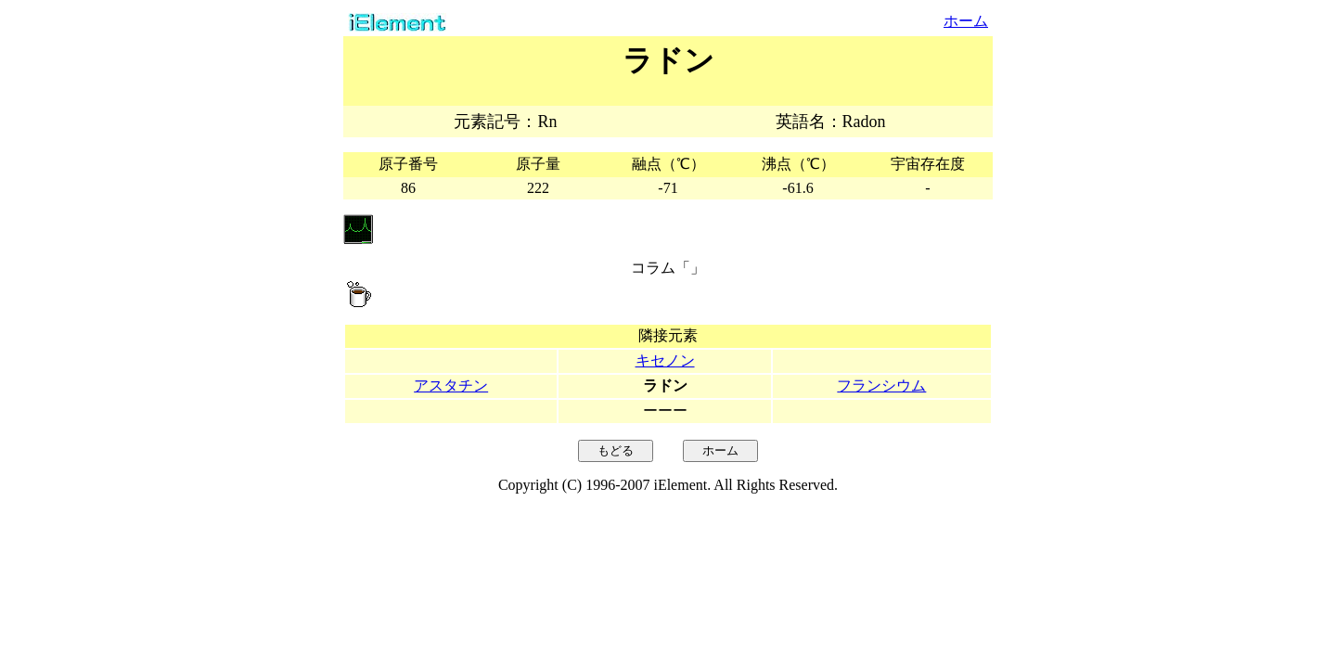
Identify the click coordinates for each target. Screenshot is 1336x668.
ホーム (966, 21)
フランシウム (881, 385)
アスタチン (451, 385)
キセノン (665, 360)
